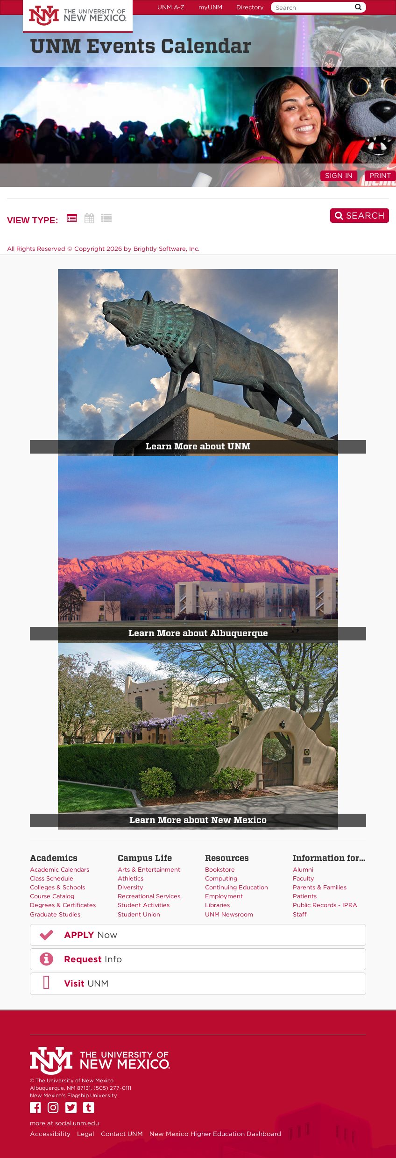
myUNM (210, 7)
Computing (221, 878)
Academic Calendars (59, 869)
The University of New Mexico (78, 16)
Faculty (303, 878)
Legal (85, 1133)
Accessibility (50, 1133)
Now (77, 935)
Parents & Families (319, 887)
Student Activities (144, 905)
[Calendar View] (89, 218)
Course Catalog (52, 896)
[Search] (359, 215)
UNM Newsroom (229, 914)
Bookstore (220, 869)
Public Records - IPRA (325, 905)
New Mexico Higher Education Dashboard (215, 1133)
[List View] (106, 218)
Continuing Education (236, 887)
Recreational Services (149, 896)
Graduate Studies (55, 914)
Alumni (303, 869)
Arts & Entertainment (149, 869)
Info (80, 959)
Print (380, 175)
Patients (305, 896)
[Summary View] (72, 218)
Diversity (130, 887)
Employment (224, 896)
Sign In (339, 175)
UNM (73, 983)
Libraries (217, 905)
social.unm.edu (77, 1123)
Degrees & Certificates (63, 905)
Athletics (130, 878)
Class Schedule (51, 878)
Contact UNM (122, 1133)
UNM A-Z (170, 7)
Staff (300, 914)
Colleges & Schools (57, 887)
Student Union (139, 914)
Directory (250, 7)
